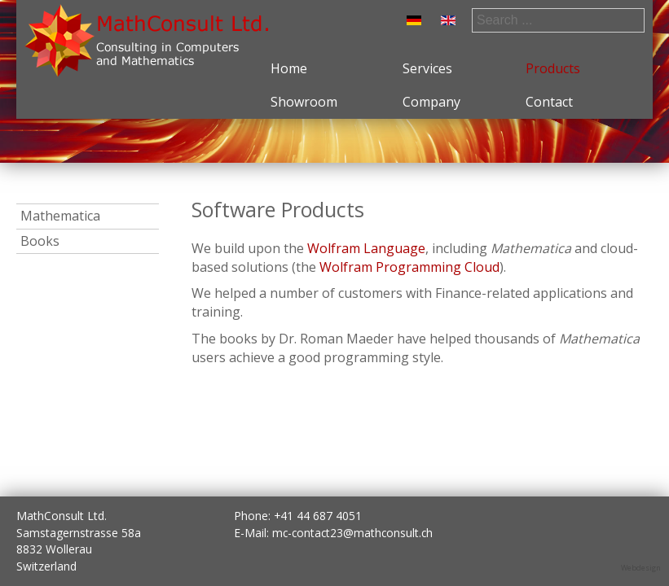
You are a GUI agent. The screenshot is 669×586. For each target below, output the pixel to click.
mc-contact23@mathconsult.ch (352, 532)
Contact (549, 102)
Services (427, 68)
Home (289, 68)
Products (553, 68)
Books (39, 241)
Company (431, 102)
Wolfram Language (366, 248)
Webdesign (641, 567)
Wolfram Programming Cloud (409, 267)
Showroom (304, 102)
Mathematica (60, 216)
